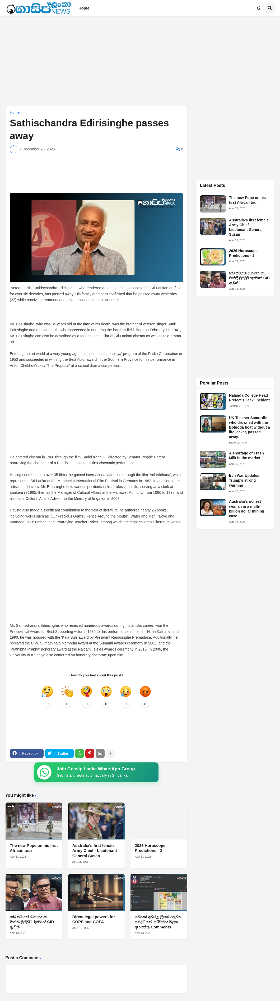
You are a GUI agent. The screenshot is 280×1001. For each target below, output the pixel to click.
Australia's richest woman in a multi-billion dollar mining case (246, 508)
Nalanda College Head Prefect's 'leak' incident (249, 397)
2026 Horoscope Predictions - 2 (150, 848)
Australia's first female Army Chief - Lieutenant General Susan (94, 850)
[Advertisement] (140, 61)
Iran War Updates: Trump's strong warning (244, 480)
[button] (259, 8)
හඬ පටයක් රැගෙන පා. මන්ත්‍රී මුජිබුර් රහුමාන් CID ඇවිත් (32, 922)
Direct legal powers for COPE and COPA (93, 919)
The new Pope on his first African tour (34, 848)
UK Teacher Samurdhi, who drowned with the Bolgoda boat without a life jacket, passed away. (249, 427)
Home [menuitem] (84, 8)
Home (15, 112)
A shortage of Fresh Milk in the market (246, 455)
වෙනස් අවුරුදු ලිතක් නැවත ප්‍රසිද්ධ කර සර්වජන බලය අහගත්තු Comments (158, 922)
